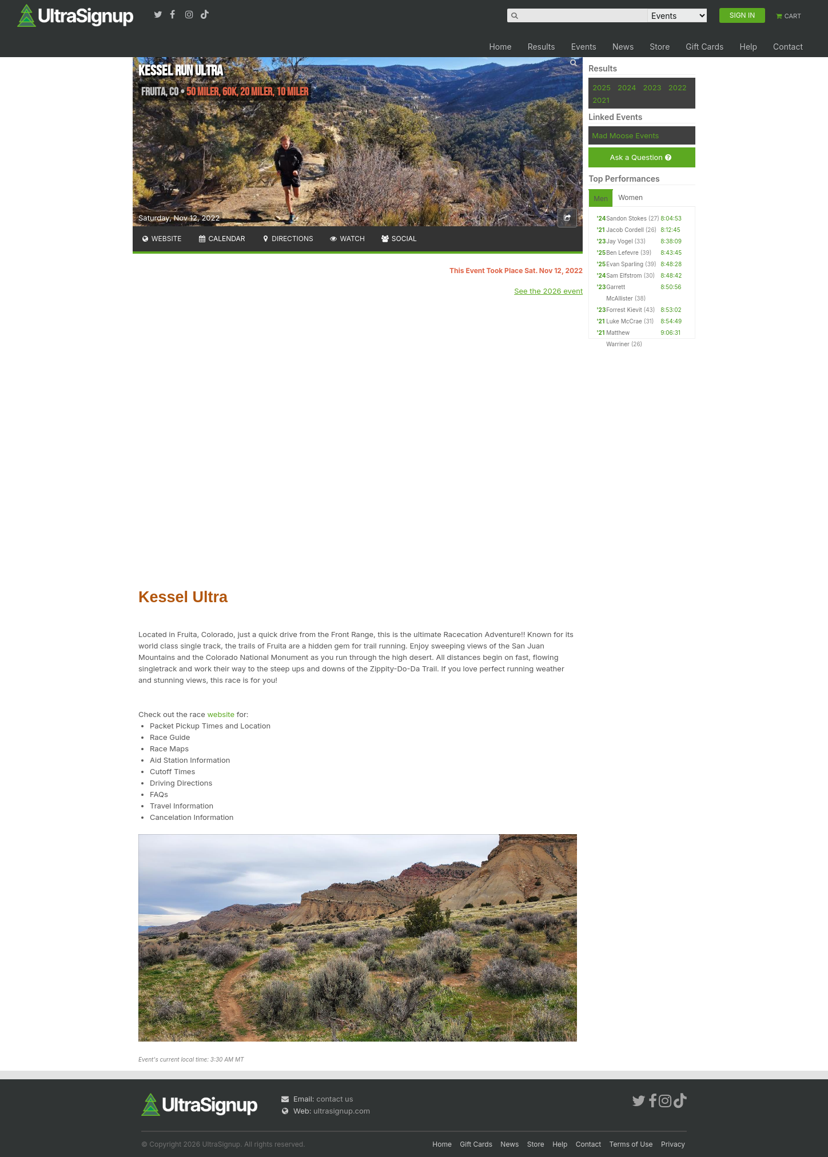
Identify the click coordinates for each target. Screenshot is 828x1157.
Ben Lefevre (622, 252)
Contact (788, 46)
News (623, 46)
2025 (601, 87)
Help (748, 46)
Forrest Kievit (624, 309)
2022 (677, 87)
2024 (627, 87)
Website (161, 238)
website (220, 714)
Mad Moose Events (625, 135)
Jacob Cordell (625, 229)
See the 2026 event (548, 290)
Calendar (221, 238)
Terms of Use (631, 1144)
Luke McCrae (624, 321)
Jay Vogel (619, 241)
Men (601, 198)
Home (500, 46)
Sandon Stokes (626, 218)
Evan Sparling (624, 264)
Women (630, 197)
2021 (600, 100)
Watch (347, 238)
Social (399, 238)
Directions (287, 238)
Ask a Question (640, 157)
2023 (652, 87)
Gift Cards (704, 46)
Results (541, 46)
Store (660, 46)
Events (583, 46)
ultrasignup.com (341, 1110)
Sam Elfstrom (624, 275)
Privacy (673, 1144)
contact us (334, 1098)
